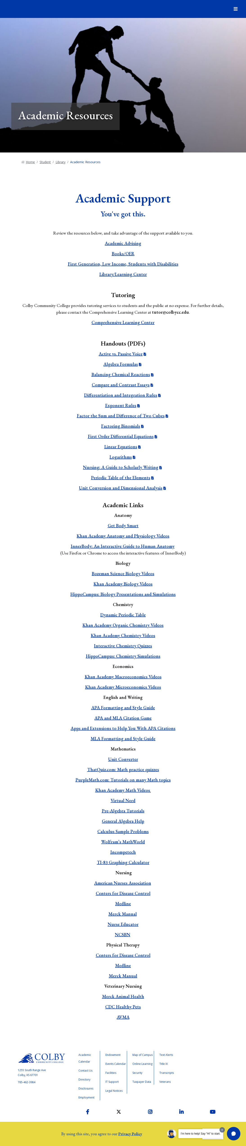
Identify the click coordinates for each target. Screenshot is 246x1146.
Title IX (163, 1064)
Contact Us (85, 1070)
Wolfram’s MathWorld (123, 842)
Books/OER (123, 254)
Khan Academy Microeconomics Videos (123, 687)
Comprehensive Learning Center (123, 322)
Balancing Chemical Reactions (121, 374)
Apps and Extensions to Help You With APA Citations (123, 728)
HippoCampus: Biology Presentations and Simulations (123, 594)
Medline (123, 904)
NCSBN (122, 934)
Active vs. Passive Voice (121, 354)
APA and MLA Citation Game (123, 718)
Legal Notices (114, 1091)
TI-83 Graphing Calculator (123, 862)
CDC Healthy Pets (123, 1007)
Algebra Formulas (120, 364)
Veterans (165, 1082)
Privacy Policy (130, 1133)
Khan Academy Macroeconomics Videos (123, 677)
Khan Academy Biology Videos (123, 584)
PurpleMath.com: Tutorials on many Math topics (123, 780)
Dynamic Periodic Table (123, 615)
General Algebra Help (123, 821)
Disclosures (85, 1088)
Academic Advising (123, 243)
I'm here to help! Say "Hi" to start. (200, 1133)
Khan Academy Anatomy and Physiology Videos (123, 536)
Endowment (113, 1055)
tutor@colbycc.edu (170, 312)
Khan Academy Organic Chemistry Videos (123, 625)
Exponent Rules (120, 405)
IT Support (112, 1082)
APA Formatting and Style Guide (123, 708)
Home (30, 162)
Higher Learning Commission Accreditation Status (204, 1069)
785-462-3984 (26, 1082)
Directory (84, 1079)
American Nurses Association (122, 883)
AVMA (123, 1017)
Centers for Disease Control (123, 893)
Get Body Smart (123, 525)
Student (45, 162)
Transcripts (166, 1073)
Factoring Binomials (120, 426)
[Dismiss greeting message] (222, 1130)
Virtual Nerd (123, 800)
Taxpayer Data (141, 1082)
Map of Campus (142, 1055)
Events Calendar (115, 1064)
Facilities (110, 1073)
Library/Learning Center (123, 274)
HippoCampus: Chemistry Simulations (123, 656)
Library (60, 162)
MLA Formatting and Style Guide (123, 739)
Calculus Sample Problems (123, 831)
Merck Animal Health (123, 996)
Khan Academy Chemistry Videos (123, 635)
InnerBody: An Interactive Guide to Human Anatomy (122, 546)
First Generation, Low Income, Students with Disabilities (123, 264)
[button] (233, 1133)
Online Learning (142, 1064)
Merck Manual (122, 914)
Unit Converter (123, 759)
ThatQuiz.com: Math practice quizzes (123, 769)
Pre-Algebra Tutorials (123, 811)
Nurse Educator (123, 924)
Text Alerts (166, 1055)
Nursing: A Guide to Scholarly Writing (120, 467)
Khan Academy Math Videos (122, 790)
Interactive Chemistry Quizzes (123, 646)
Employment (86, 1097)
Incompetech (123, 852)
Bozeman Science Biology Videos (123, 573)
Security (137, 1073)
